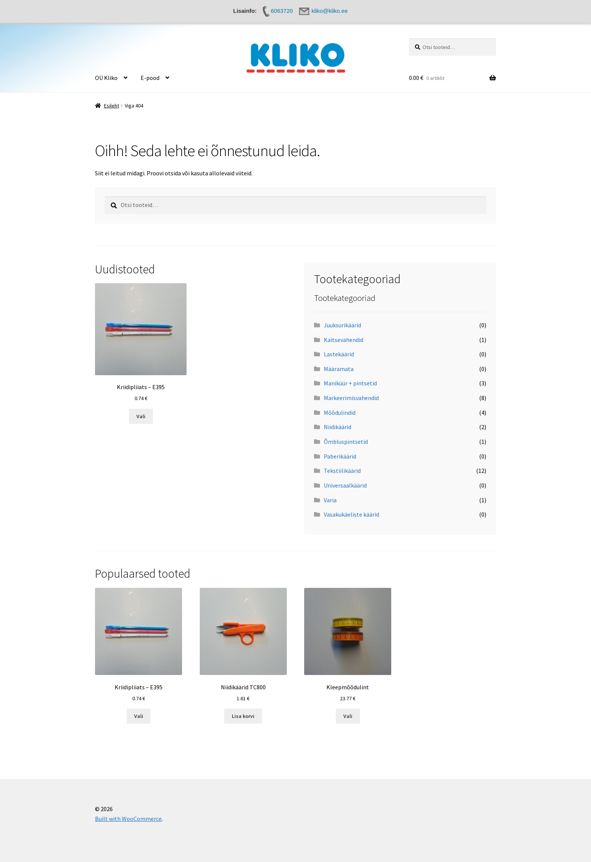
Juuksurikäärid (342, 325)
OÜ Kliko (106, 77)
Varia (330, 500)
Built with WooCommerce (128, 818)
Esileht (111, 105)
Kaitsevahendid (343, 340)
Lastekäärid (339, 354)
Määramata (339, 369)
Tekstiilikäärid (342, 470)
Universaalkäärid (345, 485)
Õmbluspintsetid (346, 441)
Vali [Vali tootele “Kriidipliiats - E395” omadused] (140, 416)
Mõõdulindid (339, 412)
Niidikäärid (337, 427)
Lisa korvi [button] (243, 716)
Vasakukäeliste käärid (351, 514)
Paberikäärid (340, 456)
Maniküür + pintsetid (350, 383)
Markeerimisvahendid (351, 398)
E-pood (150, 77)
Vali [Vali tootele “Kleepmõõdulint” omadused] (347, 716)
